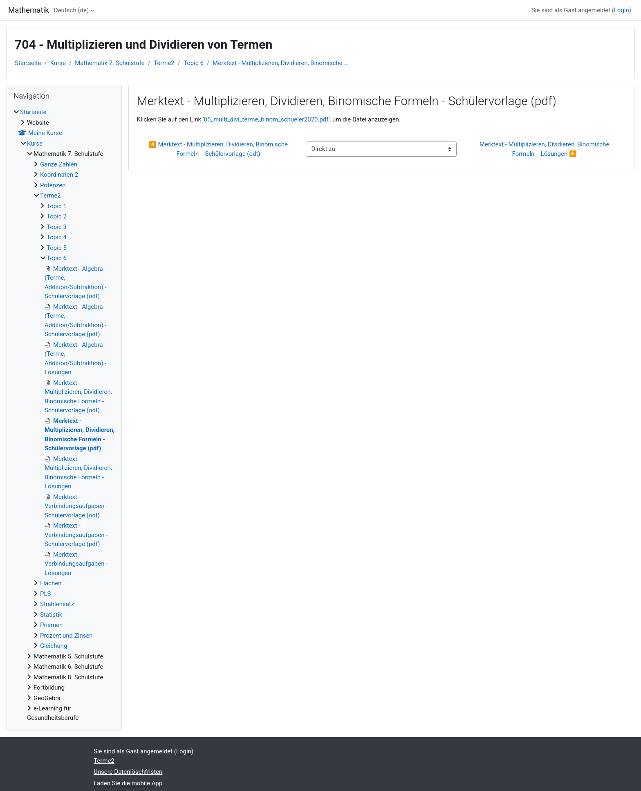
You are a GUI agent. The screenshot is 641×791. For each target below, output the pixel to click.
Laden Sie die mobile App (128, 783)
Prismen (51, 625)
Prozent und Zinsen (66, 635)
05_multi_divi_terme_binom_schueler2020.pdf (266, 119)
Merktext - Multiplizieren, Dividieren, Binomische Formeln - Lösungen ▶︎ (545, 149)
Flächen (50, 583)
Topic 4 (57, 237)
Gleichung (53, 645)
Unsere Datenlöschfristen (128, 771)
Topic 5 (57, 248)
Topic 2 (57, 216)
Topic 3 (57, 227)
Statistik (51, 614)
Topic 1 (57, 206)
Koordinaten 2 (59, 174)
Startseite (28, 63)
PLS (45, 594)
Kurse (58, 63)
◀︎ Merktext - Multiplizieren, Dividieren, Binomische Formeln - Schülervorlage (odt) (219, 149)
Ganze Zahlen (58, 164)
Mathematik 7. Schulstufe (110, 63)
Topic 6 (194, 63)
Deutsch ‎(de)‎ (71, 10)
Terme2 (164, 63)
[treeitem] (64, 415)
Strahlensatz (57, 604)
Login (621, 10)
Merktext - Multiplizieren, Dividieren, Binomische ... (281, 63)
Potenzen (53, 185)
